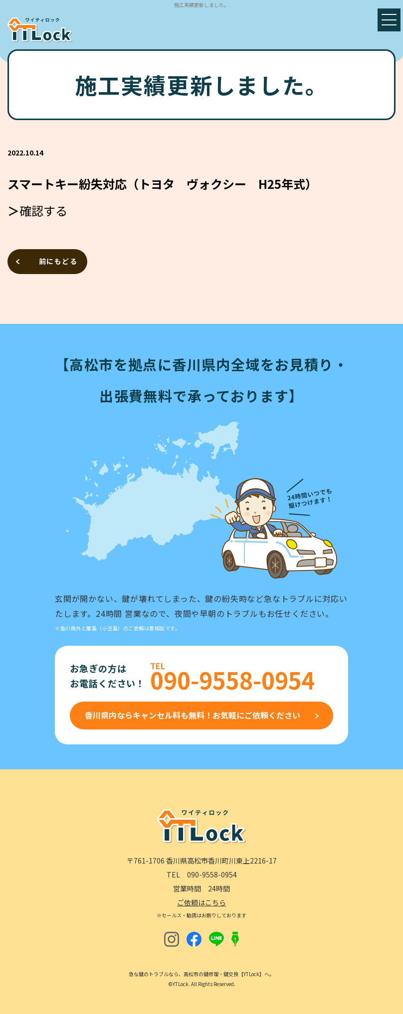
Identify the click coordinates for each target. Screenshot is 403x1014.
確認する (43, 210)
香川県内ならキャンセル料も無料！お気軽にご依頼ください (192, 715)
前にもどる (58, 261)
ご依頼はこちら (201, 902)
